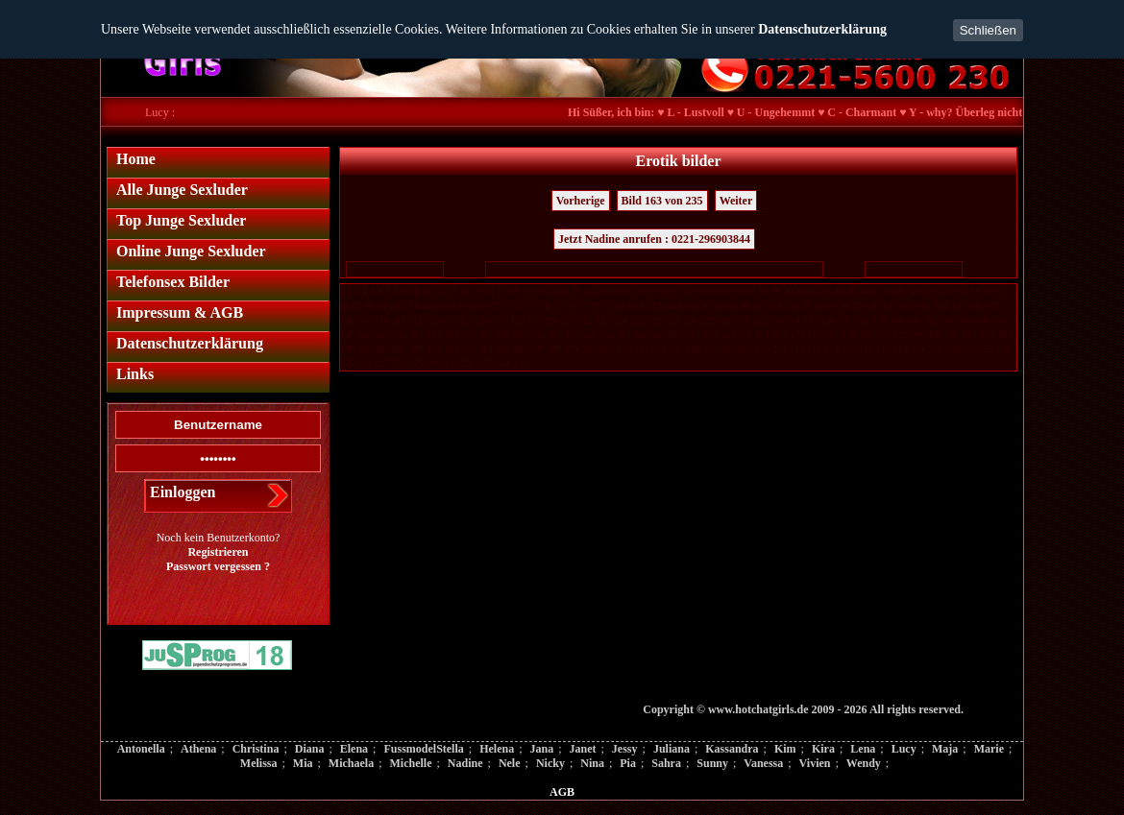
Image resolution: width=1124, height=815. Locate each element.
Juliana (671, 748)
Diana (310, 748)
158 (537, 334)
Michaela (351, 763)
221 (952, 349)
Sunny (712, 763)
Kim (785, 748)
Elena (354, 748)
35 (726, 291)
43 (826, 291)
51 (926, 291)
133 (776, 320)
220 (935, 349)
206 (693, 349)
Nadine (465, 763)
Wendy (863, 763)
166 (676, 334)
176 (849, 334)
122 (585, 320)
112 (415, 320)
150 (399, 334)
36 (739, 291)
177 (866, 334)
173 (797, 334)
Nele (510, 763)
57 (1001, 291)
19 (526, 291)
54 (963, 291)
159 (555, 334)
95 (807, 305)
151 (416, 334)
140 (897, 320)
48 (888, 291)
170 (745, 334)
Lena (862, 748)
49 (901, 291)
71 (507, 305)
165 (658, 334)
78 (594, 305)
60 (370, 305)
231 (451, 363)
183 (970, 334)
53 (951, 291)
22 (564, 291)
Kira (823, 748)
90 (744, 305)
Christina (256, 748)
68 (470, 305)
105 (958, 305)
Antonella (141, 748)
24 (589, 291)
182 (952, 334)
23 (576, 291)
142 (931, 320)
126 (655, 320)
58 (345, 305)
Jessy (625, 748)
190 (416, 349)
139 (879, 320)
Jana (541, 748)
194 (485, 349)
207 (710, 349)
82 (644, 305)
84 (669, 305)
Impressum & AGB (179, 312)
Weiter (736, 200)
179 (900, 334)
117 (500, 320)
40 (789, 291)
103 (923, 305)
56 (988, 291)
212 (797, 349)
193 (468, 349)
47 (876, 291)
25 (601, 291)
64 (420, 305)
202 (624, 349)
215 (849, 349)
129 (706, 320)
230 (434, 363)
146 (1000, 320)
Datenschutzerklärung (822, 29)
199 (572, 349)
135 (810, 320)
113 (433, 320)
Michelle (411, 763)
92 (769, 305)
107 (993, 305)
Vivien (815, 763)
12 (439, 291)
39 (776, 291)
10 (414, 291)
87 (707, 305)
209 (745, 349)
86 (694, 305)
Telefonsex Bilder (173, 282)
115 (466, 320)
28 (639, 291)
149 (382, 334)
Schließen (988, 30)
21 (551, 291)
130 (724, 320)
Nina (592, 763)
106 (975, 305)
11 (426, 291)
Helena (496, 748)
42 (814, 291)
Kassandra (731, 748)
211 (779, 349)
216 (866, 349)
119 (533, 320)
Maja (945, 748)
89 (732, 305)
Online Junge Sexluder (191, 251)
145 (983, 320)
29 (651, 291)
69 (482, 305)
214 (831, 349)
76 (569, 305)
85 (682, 305)
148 (364, 334)
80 (619, 305)
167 (693, 334)
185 (1004, 334)
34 (714, 291)
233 (485, 363)
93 (782, 305)
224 (1004, 349)
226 (364, 363)
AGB (562, 792)
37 (751, 291)
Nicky (550, 763)
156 (503, 334)
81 (632, 305)
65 (432, 305)
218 (900, 349)
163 (624, 334)
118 (517, 320)
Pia (628, 763)
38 (764, 291)
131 (741, 320)
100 (872, 305)
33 (701, 291)
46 (863, 291)
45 (851, 291)
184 (987, 334)
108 (347, 320)
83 (657, 305)
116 (483, 320)
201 (606, 349)
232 (468, 363)
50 (913, 291)
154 (468, 334)
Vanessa (763, 763)
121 (568, 320)
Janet (583, 748)
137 (845, 320)
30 (664, 291)
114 (449, 320)
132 (758, 320)
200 (589, 349)
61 (382, 305)
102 (906, 305)
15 (476, 291)
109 (364, 320)
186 (347, 349)
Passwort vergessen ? (218, 566)
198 (555, 349)
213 (814, 349)
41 (801, 291)
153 (451, 334)
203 (641, 349)
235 (520, 363)
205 (676, 349)
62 (395, 305)
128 (689, 320)
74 (545, 305)
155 (485, 334)
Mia (303, 763)
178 (883, 334)
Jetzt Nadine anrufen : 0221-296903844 (654, 239)
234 (503, 363)
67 (457, 305)
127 (672, 320)
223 (987, 349)
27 (626, 291)
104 (941, 305)
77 (582, 305)
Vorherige (580, 200)
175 (831, 334)
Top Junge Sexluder (181, 220)
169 (728, 334)
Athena (198, 748)
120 (551, 320)
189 (399, 349)
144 (966, 320)
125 (637, 320)
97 (832, 305)
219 (918, 349)
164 (641, 334)
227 (382, 363)
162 (606, 334)
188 (382, 349)
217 (883, 349)
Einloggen (182, 492)
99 (857, 305)
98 (844, 305)
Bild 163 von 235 (662, 200)
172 (779, 334)
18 (514, 291)
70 (495, 305)
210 (762, 349)
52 (938, 291)
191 (434, 349)
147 (347, 334)
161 (589, 334)
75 (557, 305)
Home (136, 159)
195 (503, 349)
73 (532, 305)
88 (719, 305)
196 (520, 349)
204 (658, 349)
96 (819, 305)
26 (614, 291)
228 (399, 363)
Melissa (259, 763)
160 (572, 334)
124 (620, 320)
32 (689, 291)
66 (445, 305)
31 (676, 291)
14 (464, 291)
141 (914, 320)
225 (347, 363)
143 (948, 320)
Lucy (904, 748)
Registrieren (217, 552)
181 (935, 334)
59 (357, 305)
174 (814, 334)
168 (710, 334)
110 (382, 320)
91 (757, 305)
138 (862, 320)
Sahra (666, 763)
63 (407, 305)
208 (728, 349)
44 (838, 291)
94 (794, 305)
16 (489, 291)
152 (434, 334)
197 (537, 349)
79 (607, 305)
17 (501, 291)
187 (364, 349)
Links (135, 374)
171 (762, 334)
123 (603, 320)
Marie (989, 748)
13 (451, 291)
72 (520, 305)
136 (827, 320)
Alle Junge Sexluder (182, 189)
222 (970, 349)
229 (416, 363)
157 (520, 334)
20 (539, 291)
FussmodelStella (423, 748)
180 (918, 334)
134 (793, 320)
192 (451, 349)
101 (889, 305)
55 (976, 291)
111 (398, 320)
